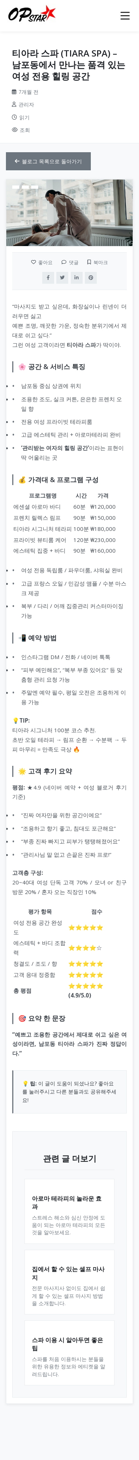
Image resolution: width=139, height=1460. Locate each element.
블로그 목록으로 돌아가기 (48, 161)
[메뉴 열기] (125, 16)
